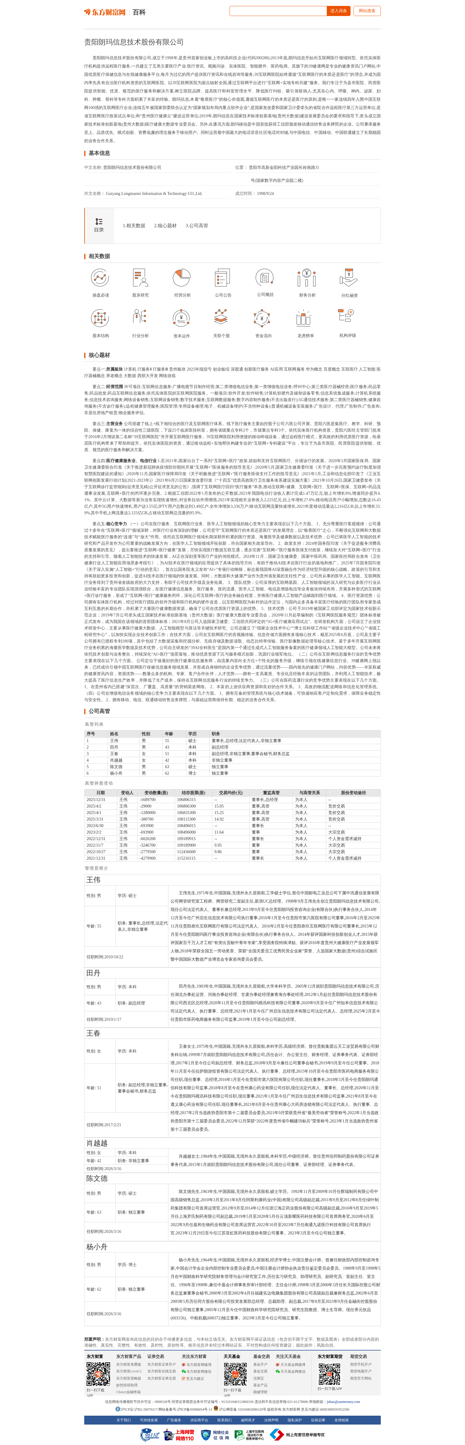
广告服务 (174, 1420)
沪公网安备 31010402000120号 (239, 1409)
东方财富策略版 (128, 1378)
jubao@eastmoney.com (343, 1402)
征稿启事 (318, 1420)
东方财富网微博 (196, 1365)
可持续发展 (149, 1420)
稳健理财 (260, 1392)
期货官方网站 (361, 1378)
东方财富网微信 (196, 1371)
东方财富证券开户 (161, 1364)
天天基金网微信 (290, 1371)
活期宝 (258, 1378)
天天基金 (232, 1356)
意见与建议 (193, 1379)
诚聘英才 (248, 1420)
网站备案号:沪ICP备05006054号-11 (185, 1409)
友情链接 (342, 1420)
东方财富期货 (330, 1356)
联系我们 (224, 1420)
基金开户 (260, 1364)
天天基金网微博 (290, 1365)
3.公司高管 (197, 225)
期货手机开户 (361, 1364)
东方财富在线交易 (161, 1371)
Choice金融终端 (128, 1392)
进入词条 (338, 11)
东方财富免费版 (128, 1364)
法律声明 (271, 1420)
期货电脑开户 (361, 1371)
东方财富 (95, 1356)
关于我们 (124, 1420)
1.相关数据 (134, 225)
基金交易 (260, 1371)
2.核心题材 (165, 225)
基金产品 (260, 1385)
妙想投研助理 (127, 1385)
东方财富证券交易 (161, 1378)
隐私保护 (295, 1420)
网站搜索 (367, 11)
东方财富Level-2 (128, 1371)
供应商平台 (199, 1420)
